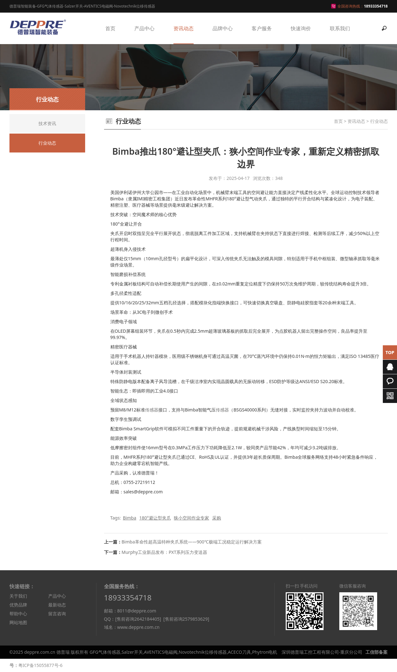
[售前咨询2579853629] (186, 619)
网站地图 (18, 622)
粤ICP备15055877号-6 (40, 665)
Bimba (129, 518)
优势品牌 (18, 605)
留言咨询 (57, 614)
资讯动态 (183, 28)
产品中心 (144, 28)
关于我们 (18, 596)
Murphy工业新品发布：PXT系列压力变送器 (164, 552)
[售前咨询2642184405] (138, 619)
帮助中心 (18, 614)
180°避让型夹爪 (155, 518)
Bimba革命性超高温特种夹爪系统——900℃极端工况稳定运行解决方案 (192, 542)
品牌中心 (223, 28)
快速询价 (301, 28)
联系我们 (340, 28)
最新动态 (57, 605)
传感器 (151, 410)
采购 (216, 518)
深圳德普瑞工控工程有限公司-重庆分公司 (322, 652)
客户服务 (262, 28)
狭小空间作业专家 (191, 518)
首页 (110, 28)
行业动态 (379, 121)
